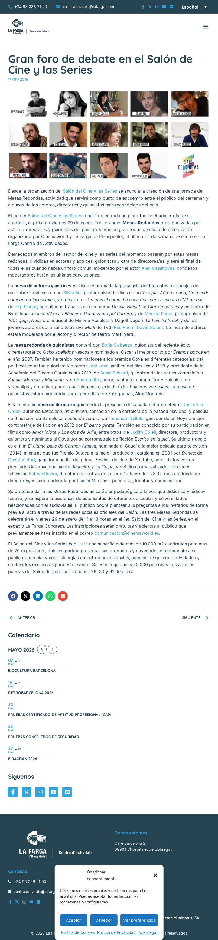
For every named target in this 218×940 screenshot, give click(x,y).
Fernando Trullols (125, 418)
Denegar (103, 920)
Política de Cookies (78, 932)
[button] (155, 875)
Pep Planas (26, 306)
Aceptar (73, 920)
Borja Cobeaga (117, 345)
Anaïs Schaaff (114, 373)
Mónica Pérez (159, 313)
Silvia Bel (72, 292)
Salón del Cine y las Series (90, 191)
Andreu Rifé (88, 379)
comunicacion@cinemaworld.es (127, 533)
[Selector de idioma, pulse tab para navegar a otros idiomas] (194, 7)
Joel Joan (98, 366)
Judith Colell (143, 432)
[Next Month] (52, 649)
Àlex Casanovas (158, 268)
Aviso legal (147, 932)
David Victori (21, 459)
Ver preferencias (139, 920)
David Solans (150, 327)
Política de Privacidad (116, 932)
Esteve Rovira (43, 473)
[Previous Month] (42, 649)
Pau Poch (123, 327)
